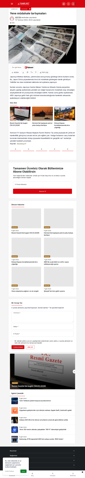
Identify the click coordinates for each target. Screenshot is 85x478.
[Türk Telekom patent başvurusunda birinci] (42, 401)
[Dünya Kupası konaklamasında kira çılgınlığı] (64, 118)
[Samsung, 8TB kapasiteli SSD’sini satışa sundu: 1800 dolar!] (42, 439)
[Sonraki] (74, 371)
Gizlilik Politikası (9, 471)
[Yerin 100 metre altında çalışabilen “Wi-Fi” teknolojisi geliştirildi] (42, 429)
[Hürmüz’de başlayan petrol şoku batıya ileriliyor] (42, 118)
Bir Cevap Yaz (17, 303)
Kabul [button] (23, 471)
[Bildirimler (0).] (73, 4)
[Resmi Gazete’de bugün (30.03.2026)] (20, 118)
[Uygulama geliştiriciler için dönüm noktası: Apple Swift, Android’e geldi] (42, 410)
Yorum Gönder (18, 347)
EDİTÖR (18, 17)
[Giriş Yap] (68, 4)
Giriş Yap (30, 347)
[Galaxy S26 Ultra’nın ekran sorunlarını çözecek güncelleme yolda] (42, 420)
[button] (64, 4)
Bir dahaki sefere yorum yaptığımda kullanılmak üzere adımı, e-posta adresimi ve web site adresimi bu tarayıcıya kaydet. (44, 342)
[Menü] (12, 4)
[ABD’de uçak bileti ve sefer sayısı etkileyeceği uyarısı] (58, 251)
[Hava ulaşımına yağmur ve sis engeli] (26, 279)
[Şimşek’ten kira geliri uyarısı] (58, 279)
